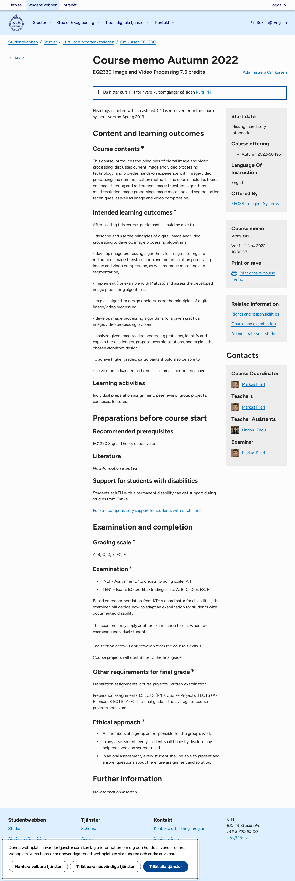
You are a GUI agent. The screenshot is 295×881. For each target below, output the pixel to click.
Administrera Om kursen (265, 72)
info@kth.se (237, 837)
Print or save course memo (253, 276)
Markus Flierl (253, 384)
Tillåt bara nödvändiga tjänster (105, 866)
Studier (50, 42)
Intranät (70, 5)
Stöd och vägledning (27, 838)
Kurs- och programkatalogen (88, 42)
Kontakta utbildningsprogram (180, 828)
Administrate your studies (254, 333)
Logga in (278, 5)
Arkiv (19, 57)
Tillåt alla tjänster (165, 866)
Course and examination (253, 323)
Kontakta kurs (166, 838)
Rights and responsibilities (255, 314)
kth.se (16, 5)
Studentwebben (42, 5)
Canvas (87, 838)
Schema (88, 828)
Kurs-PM (203, 92)
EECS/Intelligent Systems (255, 203)
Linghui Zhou (254, 429)
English (280, 22)
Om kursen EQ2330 (138, 42)
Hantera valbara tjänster (38, 866)
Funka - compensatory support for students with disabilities (147, 510)
